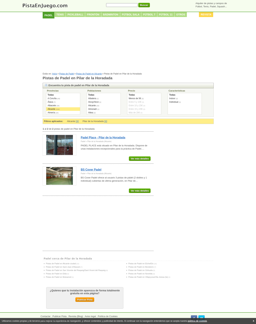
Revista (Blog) (75, 316)
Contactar (45, 316)
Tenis (60, 14)
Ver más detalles (140, 158)
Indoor (172, 98)
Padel (48, 15)
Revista (206, 14)
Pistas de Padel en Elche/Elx (140, 263)
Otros (180, 14)
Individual (173, 102)
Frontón (93, 14)
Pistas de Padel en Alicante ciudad (61, 263)
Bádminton (110, 14)
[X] (77, 121)
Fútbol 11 (166, 14)
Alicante (51, 109)
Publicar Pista (84, 299)
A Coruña (52, 98)
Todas (51, 95)
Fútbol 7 (149, 14)
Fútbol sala (131, 14)
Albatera (92, 98)
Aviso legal (90, 316)
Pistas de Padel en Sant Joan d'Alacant (63, 267)
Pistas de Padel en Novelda (140, 274)
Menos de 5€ (135, 98)
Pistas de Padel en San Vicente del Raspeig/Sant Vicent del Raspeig (75, 270)
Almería (51, 112)
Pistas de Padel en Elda (56, 274)
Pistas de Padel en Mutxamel (58, 277)
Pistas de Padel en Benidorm (141, 267)
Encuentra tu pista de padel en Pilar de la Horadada (79, 85)
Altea (90, 112)
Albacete (52, 105)
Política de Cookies (108, 316)
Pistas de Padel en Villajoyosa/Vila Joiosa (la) (148, 277)
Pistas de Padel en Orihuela (140, 270)
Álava (50, 102)
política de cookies (197, 321)
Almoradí (92, 109)
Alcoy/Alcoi (93, 102)
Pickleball (75, 14)
